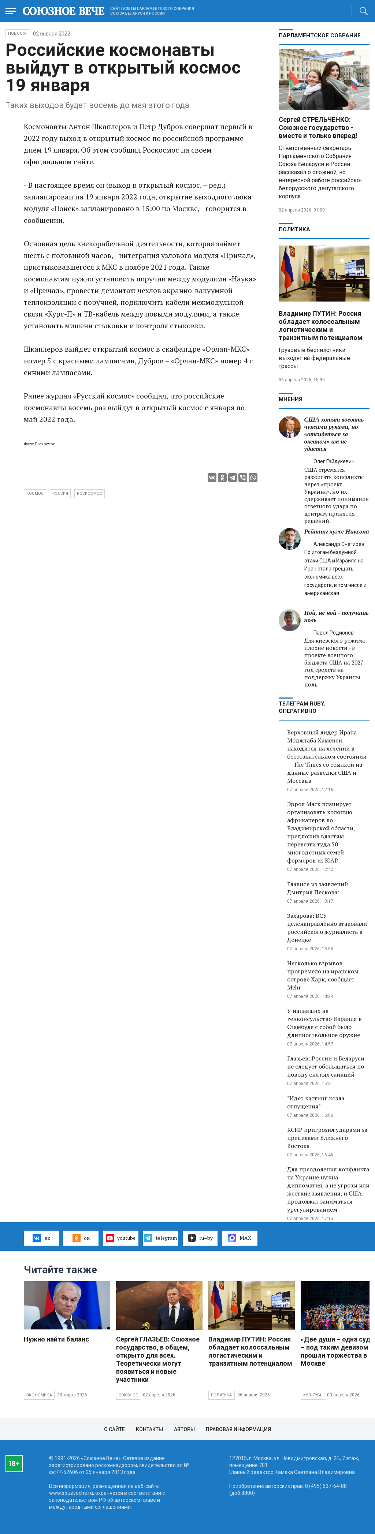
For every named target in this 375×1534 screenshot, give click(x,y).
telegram (160, 1238)
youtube (120, 1238)
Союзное (128, 1395)
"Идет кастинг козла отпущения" (315, 1102)
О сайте (114, 1429)
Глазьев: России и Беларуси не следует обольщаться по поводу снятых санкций (325, 1066)
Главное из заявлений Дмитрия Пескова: (317, 888)
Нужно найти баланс (56, 1339)
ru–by (200, 1238)
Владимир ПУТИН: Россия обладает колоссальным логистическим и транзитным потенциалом (321, 325)
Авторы (184, 1429)
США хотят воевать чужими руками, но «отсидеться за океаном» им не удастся (334, 434)
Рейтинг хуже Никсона (336, 531)
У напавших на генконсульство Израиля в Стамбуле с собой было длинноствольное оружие (324, 1023)
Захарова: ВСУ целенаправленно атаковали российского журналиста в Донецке (327, 928)
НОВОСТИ (17, 33)
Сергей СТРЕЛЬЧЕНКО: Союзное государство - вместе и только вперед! (318, 127)
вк (41, 1238)
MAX (239, 1238)
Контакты (149, 1429)
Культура (312, 1395)
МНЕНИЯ (290, 399)
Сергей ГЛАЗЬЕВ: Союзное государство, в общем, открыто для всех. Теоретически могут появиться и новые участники (158, 1359)
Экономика (39, 1395)
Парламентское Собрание (320, 35)
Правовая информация (238, 1429)
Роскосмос (89, 493)
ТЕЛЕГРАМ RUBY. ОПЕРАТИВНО (302, 707)
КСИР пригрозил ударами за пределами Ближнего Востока (327, 1138)
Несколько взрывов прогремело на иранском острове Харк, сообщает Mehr (323, 975)
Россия (60, 493)
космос (35, 493)
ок (81, 1238)
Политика (294, 229)
